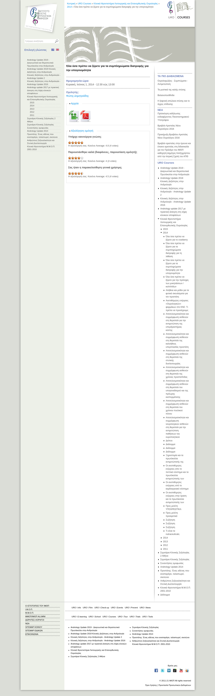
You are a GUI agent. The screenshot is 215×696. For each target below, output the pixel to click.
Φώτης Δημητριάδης (77, 95)
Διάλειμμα (170, 444)
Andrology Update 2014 (37, 131)
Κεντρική (71, 3)
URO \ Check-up (102, 607)
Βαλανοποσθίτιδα (166, 95)
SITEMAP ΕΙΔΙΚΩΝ (34, 630)
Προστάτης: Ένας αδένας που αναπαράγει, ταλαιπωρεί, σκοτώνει (174, 573)
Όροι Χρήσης (151, 685)
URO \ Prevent (131, 607)
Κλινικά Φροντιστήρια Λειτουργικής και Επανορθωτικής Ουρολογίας (126, 3)
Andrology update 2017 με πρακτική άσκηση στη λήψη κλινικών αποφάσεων (43, 90)
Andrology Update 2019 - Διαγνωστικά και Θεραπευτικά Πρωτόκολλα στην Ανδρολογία (40, 63)
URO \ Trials (135, 617)
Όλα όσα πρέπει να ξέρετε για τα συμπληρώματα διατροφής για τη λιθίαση (175, 250)
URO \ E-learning (79, 617)
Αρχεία (75, 103)
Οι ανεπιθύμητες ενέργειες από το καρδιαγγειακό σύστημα (177, 485)
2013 (32, 109)
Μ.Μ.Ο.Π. (29, 613)
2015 (32, 102)
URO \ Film (88, 607)
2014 (32, 106)
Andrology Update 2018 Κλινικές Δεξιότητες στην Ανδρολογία (172, 181)
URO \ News (145, 607)
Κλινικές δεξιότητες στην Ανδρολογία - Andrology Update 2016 (175, 201)
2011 (32, 115)
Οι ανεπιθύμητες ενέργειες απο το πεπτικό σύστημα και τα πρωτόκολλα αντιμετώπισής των (177, 472)
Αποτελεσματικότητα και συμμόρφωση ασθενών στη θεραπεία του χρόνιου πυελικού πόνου (177, 407)
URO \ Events (117, 607)
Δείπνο (169, 440)
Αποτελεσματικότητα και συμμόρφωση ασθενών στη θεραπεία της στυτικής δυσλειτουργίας (177, 357)
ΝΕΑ (160, 109)
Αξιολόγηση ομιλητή (82, 130)
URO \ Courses (109, 617)
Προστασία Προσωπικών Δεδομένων (175, 685)
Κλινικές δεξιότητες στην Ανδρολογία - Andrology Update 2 (175, 191)
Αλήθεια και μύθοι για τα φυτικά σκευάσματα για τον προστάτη (177, 293)
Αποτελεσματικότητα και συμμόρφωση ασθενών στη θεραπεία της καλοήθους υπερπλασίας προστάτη (177, 340)
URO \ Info (76, 607)
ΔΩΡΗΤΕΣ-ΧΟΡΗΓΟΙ (34, 620)
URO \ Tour (123, 617)
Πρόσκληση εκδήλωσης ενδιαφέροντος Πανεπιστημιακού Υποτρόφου (173, 116)
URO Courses (84, 3)
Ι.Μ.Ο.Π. (29, 609)
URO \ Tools (147, 617)
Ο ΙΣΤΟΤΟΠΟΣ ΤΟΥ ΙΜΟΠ (37, 606)
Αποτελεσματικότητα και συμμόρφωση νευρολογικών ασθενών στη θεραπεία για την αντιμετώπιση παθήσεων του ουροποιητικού (177, 427)
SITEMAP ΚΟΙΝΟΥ (33, 627)
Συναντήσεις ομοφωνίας (37, 128)
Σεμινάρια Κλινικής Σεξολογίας (40, 125)
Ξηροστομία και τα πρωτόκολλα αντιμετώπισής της (175, 458)
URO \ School (95, 617)
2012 (32, 112)
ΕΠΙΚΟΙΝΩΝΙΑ (31, 634)
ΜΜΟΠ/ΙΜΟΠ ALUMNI (35, 616)
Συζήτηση (170, 520)
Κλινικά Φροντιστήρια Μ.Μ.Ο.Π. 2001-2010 (151, 644)
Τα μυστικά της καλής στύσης (172, 89)
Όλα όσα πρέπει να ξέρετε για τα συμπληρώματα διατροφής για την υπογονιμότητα (175, 266)
